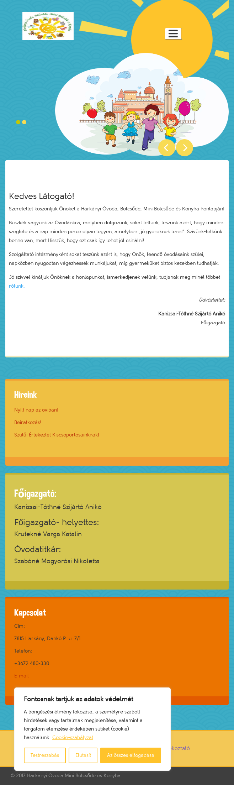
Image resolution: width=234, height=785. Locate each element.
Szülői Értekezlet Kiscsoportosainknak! (56, 435)
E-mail (21, 676)
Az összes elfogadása (130, 755)
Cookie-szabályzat (72, 737)
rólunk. (17, 286)
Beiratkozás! (27, 422)
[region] (92, 729)
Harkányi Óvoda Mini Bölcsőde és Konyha (74, 775)
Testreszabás (45, 755)
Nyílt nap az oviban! (36, 410)
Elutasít (83, 755)
